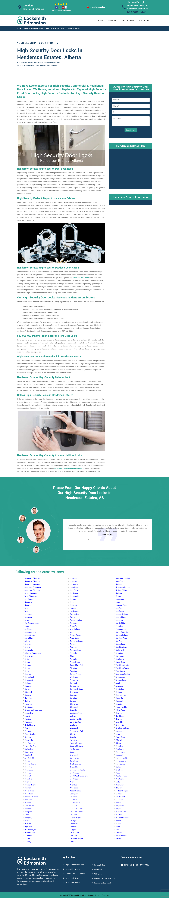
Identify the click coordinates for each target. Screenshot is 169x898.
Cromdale (28, 800)
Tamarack (119, 755)
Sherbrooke (29, 740)
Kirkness (73, 581)
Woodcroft (28, 755)
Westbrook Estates (123, 674)
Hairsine (28, 824)
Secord (72, 752)
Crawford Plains (122, 776)
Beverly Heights (30, 785)
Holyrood (119, 719)
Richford (119, 641)
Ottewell (119, 740)
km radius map (131, 168)
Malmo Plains (121, 617)
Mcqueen (28, 722)
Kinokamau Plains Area (33, 710)
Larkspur (119, 731)
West (26, 611)
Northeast (28, 605)
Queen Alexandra (122, 632)
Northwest (28, 602)
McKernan (119, 620)
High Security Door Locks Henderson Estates (65, 28)
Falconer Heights (76, 839)
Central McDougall (77, 641)
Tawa (117, 830)
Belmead (73, 683)
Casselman (29, 794)
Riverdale (73, 668)
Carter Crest (74, 824)
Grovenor (28, 695)
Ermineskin (74, 836)
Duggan (73, 830)
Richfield (119, 821)
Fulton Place (120, 710)
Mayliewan (74, 593)
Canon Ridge (29, 791)
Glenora (27, 689)
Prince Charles (30, 734)
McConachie (74, 596)
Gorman (28, 821)
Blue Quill (73, 806)
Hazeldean (119, 716)
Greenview (119, 785)
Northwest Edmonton (32, 581)
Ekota (118, 782)
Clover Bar (119, 698)
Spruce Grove (30, 635)
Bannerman (29, 770)
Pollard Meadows (122, 818)
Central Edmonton (31, 593)
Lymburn (73, 725)
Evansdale (28, 809)
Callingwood (74, 686)
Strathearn (119, 749)
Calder (27, 659)
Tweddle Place (121, 836)
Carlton (27, 671)
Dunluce (28, 683)
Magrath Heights (122, 614)
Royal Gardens (121, 647)
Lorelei (27, 716)
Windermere (120, 677)
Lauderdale (29, 713)
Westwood (74, 677)
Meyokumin (120, 806)
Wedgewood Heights (78, 770)
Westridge (74, 779)
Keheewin (119, 596)
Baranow (28, 644)
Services (112, 20)
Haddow (119, 584)
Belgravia (73, 797)
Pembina (28, 731)
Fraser (27, 815)
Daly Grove (120, 779)
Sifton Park (74, 626)
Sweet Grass (120, 662)
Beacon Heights (31, 764)
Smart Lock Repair (73, 878)
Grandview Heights (123, 578)
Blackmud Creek (76, 803)
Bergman (28, 782)
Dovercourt (29, 680)
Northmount (74, 611)
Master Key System (73, 869)
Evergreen (28, 812)
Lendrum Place (121, 605)
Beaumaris (29, 650)
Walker (118, 767)
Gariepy (73, 701)
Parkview (73, 740)
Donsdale (73, 698)
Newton (73, 608)
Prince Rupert (75, 662)
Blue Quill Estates (77, 809)
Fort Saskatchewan (32, 623)
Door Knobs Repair (73, 883)
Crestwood (74, 692)
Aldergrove (74, 680)
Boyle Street (74, 638)
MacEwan (119, 608)
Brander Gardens (76, 812)
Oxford (27, 728)
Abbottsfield (29, 758)
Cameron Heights (76, 689)
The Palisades (30, 743)
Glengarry (28, 818)
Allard (72, 782)
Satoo (118, 827)
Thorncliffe (74, 767)
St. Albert (28, 629)
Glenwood (74, 707)
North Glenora (30, 725)
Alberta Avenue (75, 635)
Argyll (118, 683)
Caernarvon (29, 656)
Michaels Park (121, 812)
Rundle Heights (76, 620)
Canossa (28, 665)
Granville (73, 710)
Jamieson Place (76, 713)
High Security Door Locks (75, 865)
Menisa (118, 803)
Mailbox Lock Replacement (104, 878)
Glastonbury (74, 704)
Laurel (118, 734)
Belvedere (28, 779)
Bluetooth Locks (100, 869)
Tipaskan (119, 833)
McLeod (73, 599)
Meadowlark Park (76, 731)
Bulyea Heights (75, 818)
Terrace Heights (122, 758)
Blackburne (74, 800)
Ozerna (72, 617)
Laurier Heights (76, 719)
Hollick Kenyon (30, 830)
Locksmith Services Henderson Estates (36, 28)
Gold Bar (119, 713)
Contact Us (144, 20)
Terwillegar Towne (122, 668)
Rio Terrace (74, 749)
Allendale (73, 785)
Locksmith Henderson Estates (82, 895)
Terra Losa (74, 761)
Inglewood (28, 704)
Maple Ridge (120, 737)
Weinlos (119, 839)
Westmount (29, 752)
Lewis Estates (75, 722)
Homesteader (30, 833)
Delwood (28, 803)
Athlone (27, 641)
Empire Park (74, 833)
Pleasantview (121, 629)
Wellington (29, 749)
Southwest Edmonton (33, 587)
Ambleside (74, 788)
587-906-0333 (136, 12)
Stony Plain (29, 638)
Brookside (74, 815)
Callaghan (74, 821)
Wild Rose (119, 770)
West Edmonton (31, 596)
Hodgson (119, 593)
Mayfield (28, 719)
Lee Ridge (119, 800)
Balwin (27, 761)
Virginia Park (75, 629)
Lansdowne (120, 599)
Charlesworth (121, 695)
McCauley (74, 653)
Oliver (72, 656)
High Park (28, 698)
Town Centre (120, 764)
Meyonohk (119, 809)
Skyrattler (119, 653)
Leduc (27, 626)
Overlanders (74, 614)
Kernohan (28, 836)
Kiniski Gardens (121, 797)
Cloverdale (119, 701)
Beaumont (28, 617)
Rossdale (73, 671)
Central (27, 608)
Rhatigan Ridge (121, 638)
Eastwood (73, 647)
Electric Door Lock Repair (75, 874)
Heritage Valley (121, 590)
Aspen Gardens (76, 791)
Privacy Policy (99, 865)
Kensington (29, 707)
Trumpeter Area (30, 746)
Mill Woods (29, 599)
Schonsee (74, 623)
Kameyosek (120, 794)
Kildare (27, 839)
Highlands (28, 827)
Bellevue (28, 773)
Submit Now (130, 130)
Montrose (73, 605)
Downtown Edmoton (32, 578)
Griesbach (28, 692)
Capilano (119, 692)
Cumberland (29, 677)
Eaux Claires (29, 806)
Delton (72, 644)
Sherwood (74, 755)
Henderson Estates (123, 587)
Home (100, 20)
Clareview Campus (32, 797)
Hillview (119, 788)
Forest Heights (121, 707)
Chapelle (73, 827)
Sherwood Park (30, 632)
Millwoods (28, 614)
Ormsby (73, 737)
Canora (27, 662)
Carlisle (27, 668)
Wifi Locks (98, 874)
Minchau (119, 815)
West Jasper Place (77, 773)
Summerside (120, 752)
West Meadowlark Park (78, 776)
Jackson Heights (122, 791)
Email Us (128, 864)
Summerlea (74, 758)
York (71, 632)
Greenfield (119, 581)
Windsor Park (121, 680)
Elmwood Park (75, 650)
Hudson (27, 701)
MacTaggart (120, 611)
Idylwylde (119, 722)
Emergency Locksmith (102, 883)
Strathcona (120, 659)
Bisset (118, 773)
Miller (72, 602)
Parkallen (119, 626)
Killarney (73, 578)
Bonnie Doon (120, 689)
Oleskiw (73, 734)
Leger (118, 602)
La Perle (73, 716)
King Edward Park (122, 728)
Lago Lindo (74, 587)
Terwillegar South (122, 665)
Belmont (28, 776)
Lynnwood (74, 728)
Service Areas (127, 20)
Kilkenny (28, 842)
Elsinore (28, 686)
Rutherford (120, 650)
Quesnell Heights (76, 746)
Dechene (73, 695)
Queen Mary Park (76, 665)
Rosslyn (28, 737)
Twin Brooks (120, 671)
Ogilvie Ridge (121, 623)
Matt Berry (74, 590)
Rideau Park (120, 644)
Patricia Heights (76, 743)
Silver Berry (120, 746)
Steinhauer (120, 656)
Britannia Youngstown (33, 653)
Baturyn (27, 647)
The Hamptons (75, 764)
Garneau (73, 842)
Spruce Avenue (75, 674)
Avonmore (119, 686)
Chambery (28, 674)
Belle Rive (28, 767)
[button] (36, 550)
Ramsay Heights (122, 635)
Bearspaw (74, 794)
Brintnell (28, 788)
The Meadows (121, 761)
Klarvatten (74, 584)
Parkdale (73, 659)
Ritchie (118, 743)
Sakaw (118, 824)
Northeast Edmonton (32, 584)
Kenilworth (120, 725)
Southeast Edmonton (32, 590)
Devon (27, 620)
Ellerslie (119, 704)
